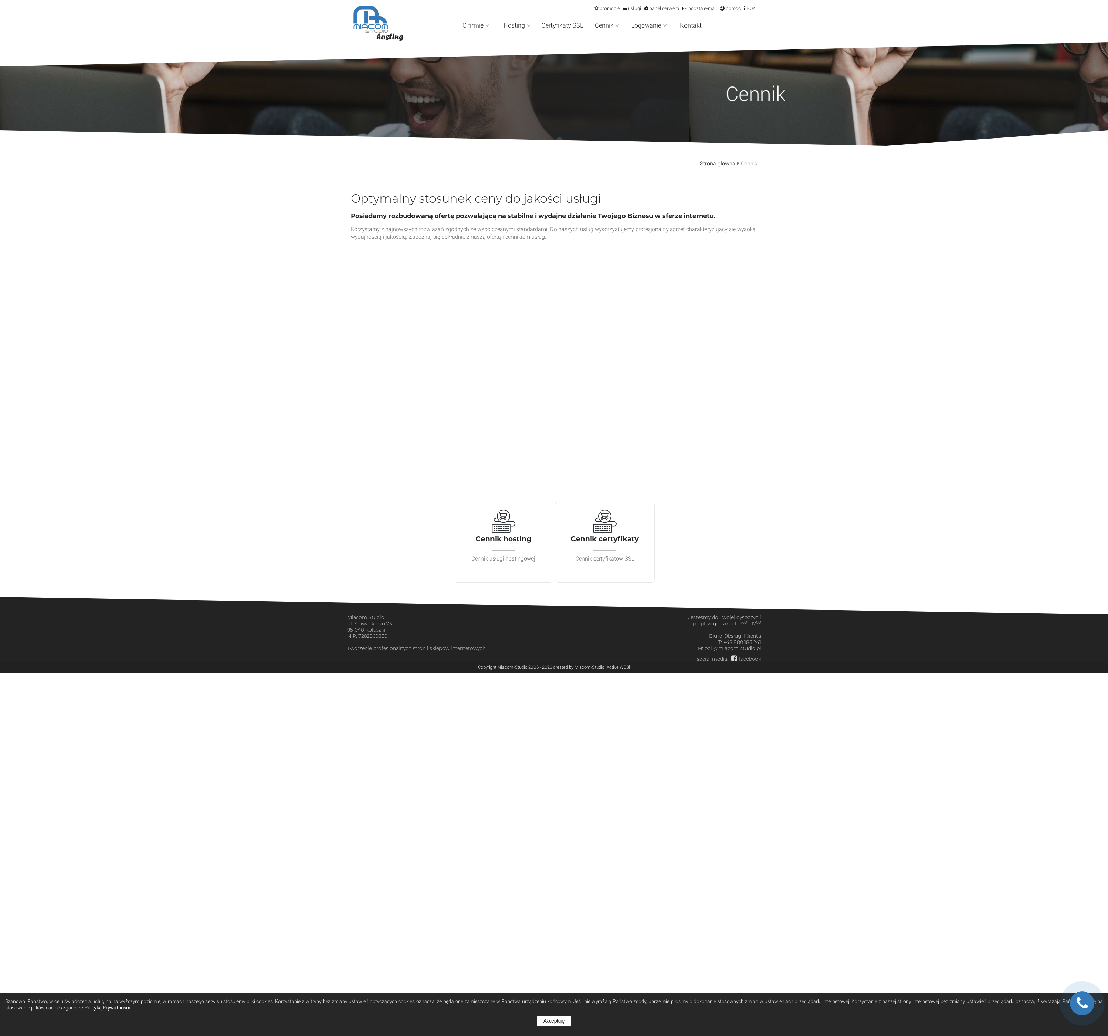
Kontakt (691, 25)
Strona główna (717, 163)
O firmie (475, 25)
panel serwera (663, 8)
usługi (634, 8)
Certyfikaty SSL (562, 25)
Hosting (517, 25)
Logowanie (649, 25)
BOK (750, 8)
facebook (750, 659)
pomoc (733, 8)
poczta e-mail (702, 8)
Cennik (607, 25)
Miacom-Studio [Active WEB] (602, 667)
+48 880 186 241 (742, 642)
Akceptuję (554, 1021)
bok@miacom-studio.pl (732, 648)
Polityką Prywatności (107, 1007)
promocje (609, 8)
